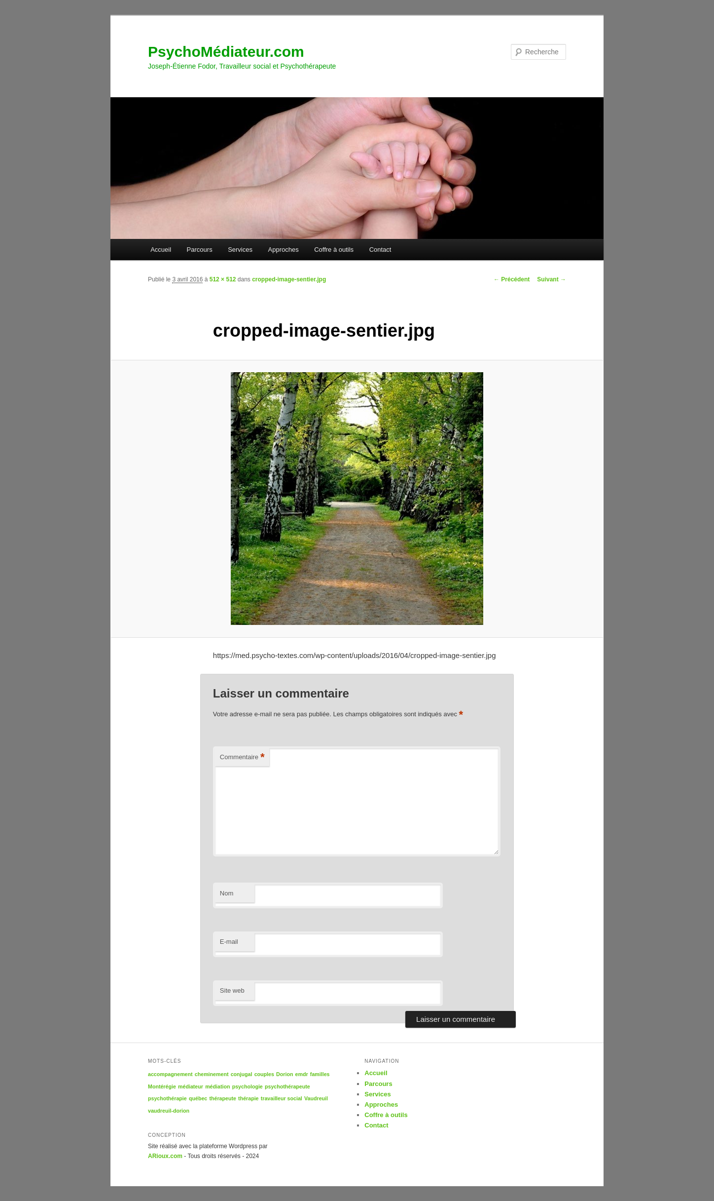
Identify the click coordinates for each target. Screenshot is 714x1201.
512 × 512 (223, 279)
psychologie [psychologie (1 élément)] (247, 1086)
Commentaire (242, 757)
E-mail (229, 941)
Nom (226, 893)
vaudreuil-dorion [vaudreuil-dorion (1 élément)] (168, 1111)
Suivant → (551, 279)
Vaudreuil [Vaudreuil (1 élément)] (316, 1098)
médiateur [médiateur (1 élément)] (190, 1086)
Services (240, 249)
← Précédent (512, 279)
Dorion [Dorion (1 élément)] (284, 1074)
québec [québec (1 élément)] (198, 1098)
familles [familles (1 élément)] (320, 1074)
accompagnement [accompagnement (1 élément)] (170, 1074)
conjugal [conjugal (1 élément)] (241, 1074)
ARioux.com (165, 1156)
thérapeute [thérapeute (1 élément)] (222, 1098)
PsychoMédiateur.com (226, 51)
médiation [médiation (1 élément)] (217, 1086)
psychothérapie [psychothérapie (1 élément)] (167, 1098)
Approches (283, 249)
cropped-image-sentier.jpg (289, 279)
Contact (380, 249)
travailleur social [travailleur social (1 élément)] (281, 1098)
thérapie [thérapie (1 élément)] (248, 1098)
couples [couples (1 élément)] (264, 1074)
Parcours (200, 249)
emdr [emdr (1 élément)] (301, 1074)
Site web (232, 990)
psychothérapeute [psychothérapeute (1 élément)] (287, 1086)
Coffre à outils (334, 249)
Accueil (160, 249)
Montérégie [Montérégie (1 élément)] (162, 1086)
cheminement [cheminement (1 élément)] (212, 1074)
